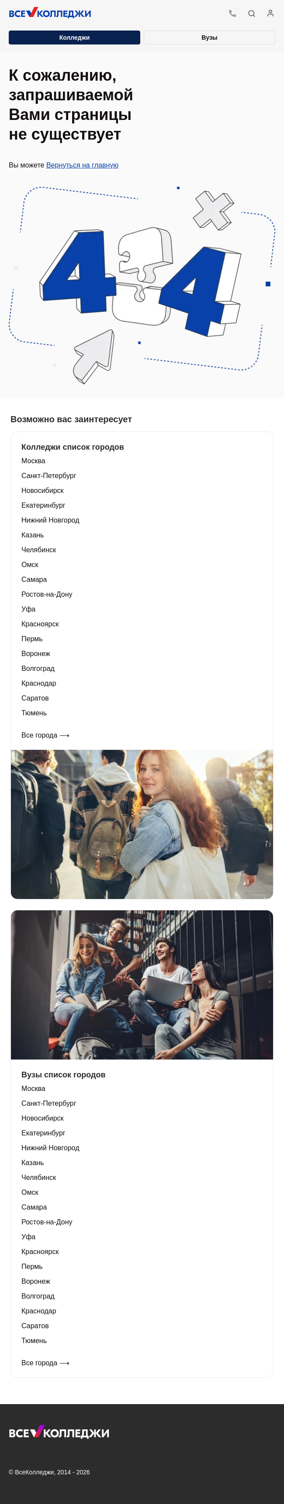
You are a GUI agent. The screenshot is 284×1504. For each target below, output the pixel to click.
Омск (29, 564)
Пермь (32, 639)
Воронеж (35, 653)
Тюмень (34, 713)
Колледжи (74, 37)
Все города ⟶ (45, 735)
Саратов (35, 698)
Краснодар (38, 683)
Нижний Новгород (50, 520)
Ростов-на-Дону (47, 594)
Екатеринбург (43, 505)
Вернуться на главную (82, 165)
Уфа (28, 609)
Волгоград (38, 668)
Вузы (209, 37)
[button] (251, 13)
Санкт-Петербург (48, 475)
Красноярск (40, 624)
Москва (33, 461)
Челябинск (38, 550)
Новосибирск (42, 490)
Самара (34, 579)
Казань (32, 535)
